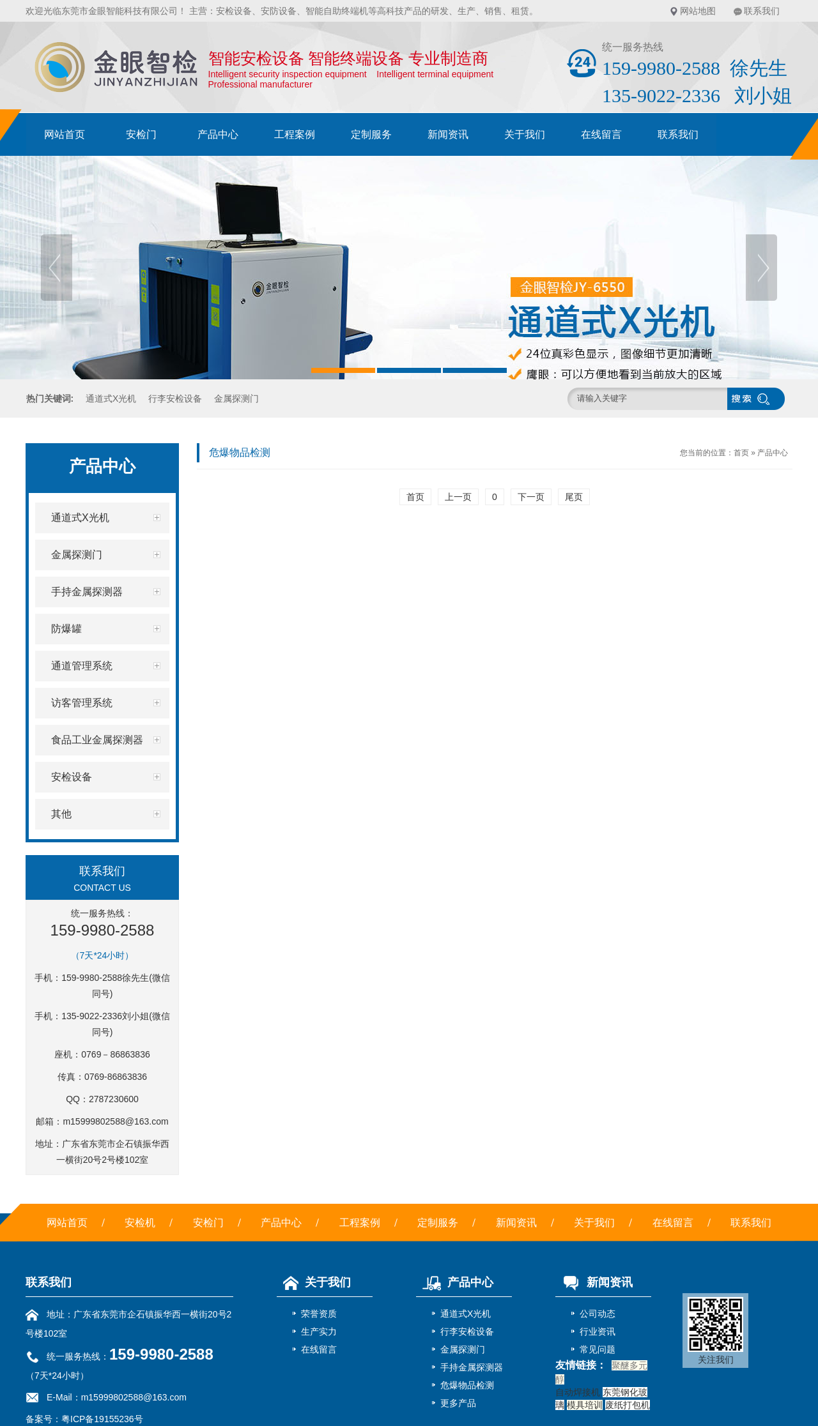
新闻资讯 (448, 134)
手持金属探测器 (471, 1367)
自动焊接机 (577, 1392)
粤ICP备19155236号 (102, 1419)
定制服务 (371, 134)
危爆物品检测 (467, 1385)
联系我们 (762, 11)
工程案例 (294, 134)
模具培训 (585, 1405)
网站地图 (698, 11)
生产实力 (319, 1331)
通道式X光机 (111, 398)
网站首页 (64, 134)
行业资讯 (597, 1331)
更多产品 (458, 1403)
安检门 (141, 134)
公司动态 (597, 1313)
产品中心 (217, 134)
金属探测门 (236, 398)
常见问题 (597, 1349)
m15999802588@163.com (115, 1121)
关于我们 (524, 134)
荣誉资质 (319, 1313)
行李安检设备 (175, 398)
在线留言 (601, 134)
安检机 (140, 1222)
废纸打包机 (627, 1405)
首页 (741, 452)
